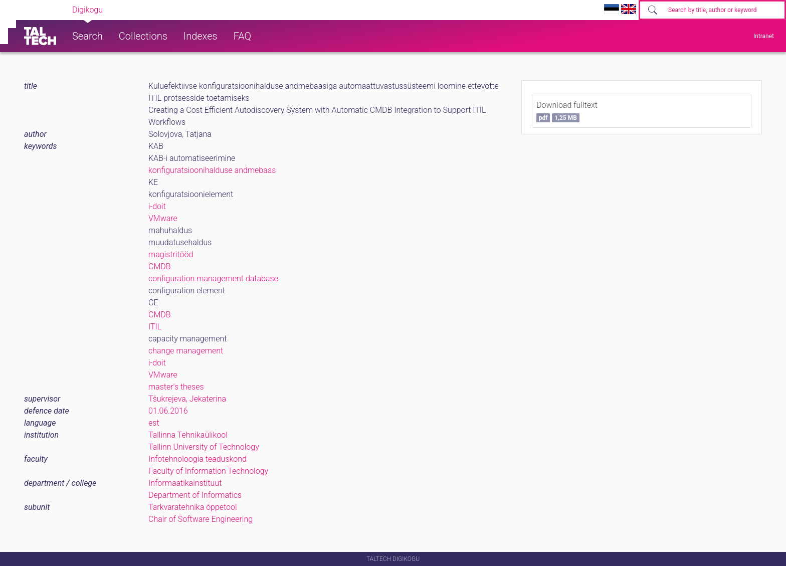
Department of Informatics (195, 495)
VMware (162, 218)
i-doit (157, 206)
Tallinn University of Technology (203, 447)
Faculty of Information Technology (208, 471)
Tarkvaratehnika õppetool (192, 507)
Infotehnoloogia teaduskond (197, 459)
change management (185, 350)
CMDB (159, 266)
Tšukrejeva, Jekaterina (187, 399)
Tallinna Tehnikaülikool (188, 435)
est (153, 423)
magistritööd (170, 254)
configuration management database (213, 278)
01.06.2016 (168, 411)
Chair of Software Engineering (200, 519)
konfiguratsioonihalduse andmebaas (212, 170)
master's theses (176, 387)
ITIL (154, 326)
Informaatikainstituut (185, 483)
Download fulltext (567, 111)
